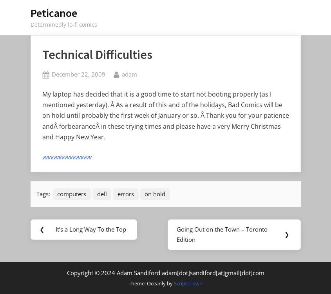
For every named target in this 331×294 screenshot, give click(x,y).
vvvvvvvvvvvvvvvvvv (67, 157)
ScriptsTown (188, 283)
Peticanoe (54, 13)
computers (71, 194)
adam (129, 73)
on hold (155, 194)
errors (126, 194)
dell (102, 194)
